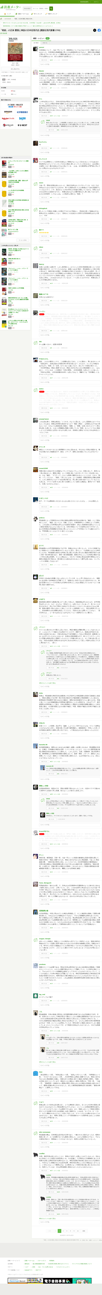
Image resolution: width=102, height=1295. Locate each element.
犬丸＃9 (41, 723)
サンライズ (43, 159)
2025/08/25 (65, 534)
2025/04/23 (65, 927)
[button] (51, 9)
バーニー (42, 627)
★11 (51, 953)
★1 (58, 130)
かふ (40, 99)
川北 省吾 (10, 303)
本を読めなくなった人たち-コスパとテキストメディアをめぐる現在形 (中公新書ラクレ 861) (18, 310)
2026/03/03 (65, 60)
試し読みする (15, 69)
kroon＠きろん (44, 831)
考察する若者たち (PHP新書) (16, 288)
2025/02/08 (65, 1121)
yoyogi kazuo (44, 419)
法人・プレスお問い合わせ (45, 1267)
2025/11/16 (64, 330)
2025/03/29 (65, 983)
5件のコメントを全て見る (47, 1218)
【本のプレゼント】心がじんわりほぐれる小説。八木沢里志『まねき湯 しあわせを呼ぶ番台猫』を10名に (31, 23)
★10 (51, 60)
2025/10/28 (65, 408)
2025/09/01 (64, 457)
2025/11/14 (64, 348)
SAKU (41, 389)
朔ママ (41, 230)
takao (41, 247)
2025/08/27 (64, 506)
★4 (51, 1000)
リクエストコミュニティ (63, 1267)
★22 (51, 761)
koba (41, 693)
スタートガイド (42, 1260)
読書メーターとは (29, 1260)
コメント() (56, 60)
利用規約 (51, 1260)
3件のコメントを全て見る (47, 683)
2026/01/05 (64, 219)
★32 (51, 487)
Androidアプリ (28, 1270)
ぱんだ (41, 575)
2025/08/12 (64, 588)
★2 (51, 148)
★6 (51, 219)
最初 (50, 1231)
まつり (41, 545)
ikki (40, 341)
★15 (51, 1142)
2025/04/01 (65, 953)
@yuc (41, 183)
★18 (51, 927)
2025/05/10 (65, 844)
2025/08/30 (65, 487)
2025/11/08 (65, 378)
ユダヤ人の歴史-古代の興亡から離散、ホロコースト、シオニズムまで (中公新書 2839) (18, 322)
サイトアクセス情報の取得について (82, 1263)
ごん (40, 1011)
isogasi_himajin (45, 939)
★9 (51, 197)
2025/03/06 (65, 1030)
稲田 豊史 (10, 314)
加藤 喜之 (10, 252)
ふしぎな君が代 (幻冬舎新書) (16, 190)
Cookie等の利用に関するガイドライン (58, 1263)
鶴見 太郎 (10, 325)
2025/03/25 (64, 1000)
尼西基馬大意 (43, 911)
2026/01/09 (64, 197)
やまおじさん (43, 359)
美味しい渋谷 (43, 786)
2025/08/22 (65, 564)
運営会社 (27, 1263)
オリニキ (42, 447)
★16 (51, 1121)
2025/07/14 (65, 646)
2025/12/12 (64, 253)
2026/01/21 (64, 171)
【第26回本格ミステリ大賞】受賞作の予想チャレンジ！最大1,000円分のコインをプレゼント (27, 26)
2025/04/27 (65, 899)
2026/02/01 (64, 88)
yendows (42, 964)
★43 (51, 1030)
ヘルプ (26, 1267)
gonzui (41, 47)
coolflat (41, 1153)
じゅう (41, 1102)
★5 (51, 348)
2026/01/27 (65, 115)
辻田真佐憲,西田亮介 (13, 231)
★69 (51, 794)
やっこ (41, 855)
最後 (84, 1231)
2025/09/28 (64, 436)
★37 (51, 1170)
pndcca (41, 518)
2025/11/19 (64, 300)
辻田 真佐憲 (7, 18)
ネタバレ (45, 43)
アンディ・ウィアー (13, 272)
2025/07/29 (65, 616)
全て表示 (36, 43)
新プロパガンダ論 (13, 229)
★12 (51, 408)
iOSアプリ (38, 1270)
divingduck (43, 208)
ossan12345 (43, 468)
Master (41, 71)
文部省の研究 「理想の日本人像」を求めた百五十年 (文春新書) (18, 220)
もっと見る (23, 240)
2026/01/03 (64, 236)
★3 (51, 236)
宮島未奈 (10, 260)
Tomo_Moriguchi (45, 883)
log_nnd (42, 994)
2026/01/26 (64, 148)
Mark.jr (41, 264)
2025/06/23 (64, 712)
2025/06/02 (64, 733)
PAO (40, 1072)
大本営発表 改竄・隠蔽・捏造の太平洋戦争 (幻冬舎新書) (18, 181)
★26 (51, 1091)
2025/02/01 (65, 1170)
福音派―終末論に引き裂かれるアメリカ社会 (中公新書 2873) (18, 249)
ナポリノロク (43, 498)
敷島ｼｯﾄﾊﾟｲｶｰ (44, 294)
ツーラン (42, 311)
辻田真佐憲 (11, 164)
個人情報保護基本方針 (39, 1263)
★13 (51, 283)
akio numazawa (44, 1132)
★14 (51, 646)
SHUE (48, 120)
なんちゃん (43, 142)
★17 (51, 378)
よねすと (42, 599)
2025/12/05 (65, 283)
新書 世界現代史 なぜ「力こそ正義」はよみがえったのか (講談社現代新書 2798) (18, 299)
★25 (51, 116)
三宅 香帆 (10, 290)
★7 (51, 88)
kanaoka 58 (43, 744)
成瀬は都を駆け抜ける (14, 258)
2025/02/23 (65, 1091)
